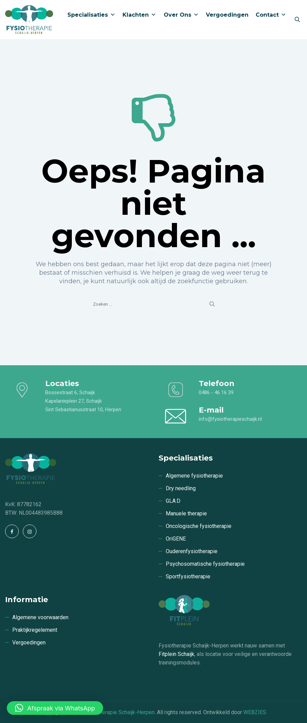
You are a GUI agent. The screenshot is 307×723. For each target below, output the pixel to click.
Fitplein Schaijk (176, 654)
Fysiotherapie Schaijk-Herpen (119, 712)
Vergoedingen (218, 58)
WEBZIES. (255, 712)
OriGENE (176, 538)
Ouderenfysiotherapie (191, 551)
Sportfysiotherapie (188, 576)
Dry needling (181, 488)
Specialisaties (68, 58)
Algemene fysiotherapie (194, 475)
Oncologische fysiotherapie (198, 526)
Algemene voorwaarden (40, 617)
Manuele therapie (186, 513)
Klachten (121, 58)
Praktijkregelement (34, 630)
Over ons (167, 58)
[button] (55, 708)
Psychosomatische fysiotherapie (205, 564)
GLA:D (173, 501)
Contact (267, 58)
